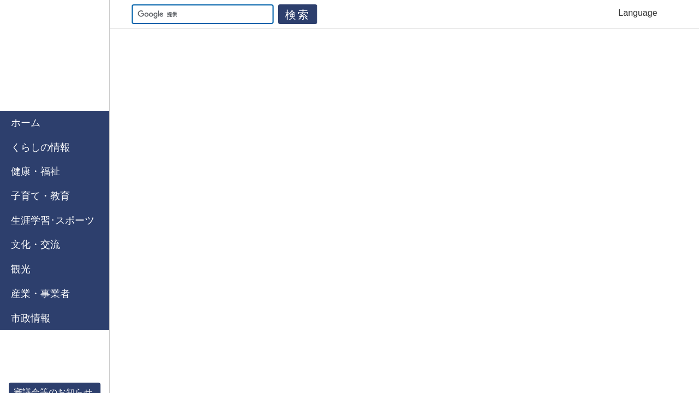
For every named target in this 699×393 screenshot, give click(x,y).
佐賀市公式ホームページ (54, 55)
